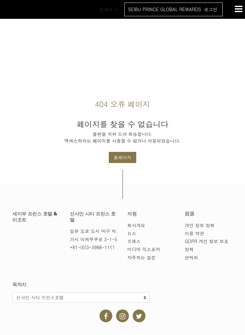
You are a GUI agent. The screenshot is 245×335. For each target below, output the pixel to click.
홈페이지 (122, 157)
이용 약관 (194, 233)
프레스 (134, 241)
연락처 (191, 257)
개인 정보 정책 (199, 225)
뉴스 (131, 233)
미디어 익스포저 (143, 249)
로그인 (210, 9)
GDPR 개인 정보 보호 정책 (206, 245)
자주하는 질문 (141, 257)
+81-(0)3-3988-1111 (92, 247)
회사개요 (136, 225)
